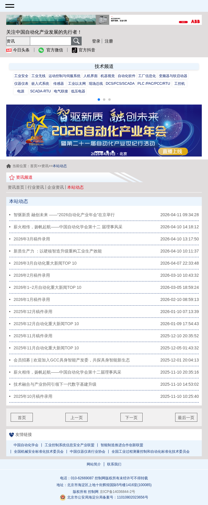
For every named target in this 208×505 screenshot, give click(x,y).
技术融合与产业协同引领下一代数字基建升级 (55, 384)
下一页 (131, 417)
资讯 (45, 166)
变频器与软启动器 (173, 76)
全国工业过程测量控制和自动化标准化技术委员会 (151, 451)
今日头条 (18, 50)
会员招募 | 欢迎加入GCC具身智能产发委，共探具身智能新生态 (72, 360)
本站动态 (75, 187)
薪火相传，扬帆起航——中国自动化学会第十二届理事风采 (67, 372)
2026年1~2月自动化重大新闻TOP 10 (47, 287)
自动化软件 (127, 76)
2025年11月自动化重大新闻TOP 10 (46, 348)
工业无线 (38, 76)
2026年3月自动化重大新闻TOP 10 (45, 263)
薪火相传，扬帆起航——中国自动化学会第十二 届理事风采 (68, 226)
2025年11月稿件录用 (33, 335)
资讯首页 (16, 187)
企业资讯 (55, 187)
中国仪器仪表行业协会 (87, 451)
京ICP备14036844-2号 (117, 492)
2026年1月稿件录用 (32, 299)
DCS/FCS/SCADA (120, 84)
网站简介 (94, 464)
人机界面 (90, 76)
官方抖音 (83, 50)
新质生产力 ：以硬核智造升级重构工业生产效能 (58, 251)
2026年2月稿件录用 (32, 275)
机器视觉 (108, 76)
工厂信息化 (147, 76)
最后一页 (186, 417)
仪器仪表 (21, 84)
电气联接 (61, 91)
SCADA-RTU (40, 91)
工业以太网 (77, 84)
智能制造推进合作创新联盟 (122, 445)
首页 (33, 166)
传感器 (58, 84)
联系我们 (114, 464)
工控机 (179, 84)
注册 (109, 41)
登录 (96, 41)
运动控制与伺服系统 (64, 76)
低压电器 (78, 91)
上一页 (76, 417)
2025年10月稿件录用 (33, 396)
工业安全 (21, 76)
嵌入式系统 (40, 84)
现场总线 (96, 84)
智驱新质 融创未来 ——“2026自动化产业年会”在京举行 (64, 214)
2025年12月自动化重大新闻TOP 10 (46, 323)
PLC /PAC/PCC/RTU (154, 84)
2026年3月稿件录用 (32, 239)
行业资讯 (36, 187)
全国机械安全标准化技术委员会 (39, 451)
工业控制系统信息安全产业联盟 (69, 445)
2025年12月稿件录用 (33, 311)
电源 (20, 91)
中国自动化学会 (26, 445)
